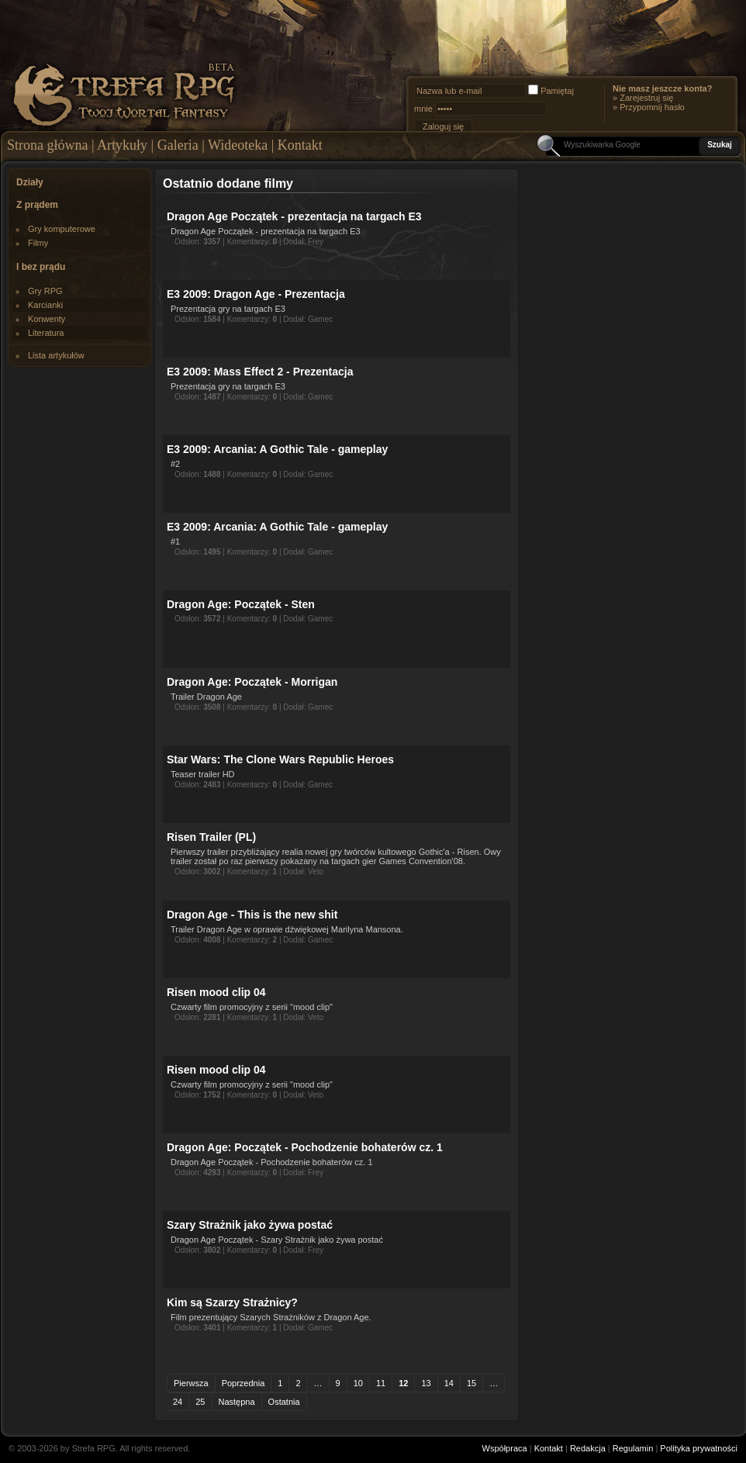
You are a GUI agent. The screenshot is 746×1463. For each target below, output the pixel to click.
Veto (315, 871)
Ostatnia (284, 1401)
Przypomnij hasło (652, 107)
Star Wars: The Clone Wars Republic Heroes (280, 759)
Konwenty (46, 318)
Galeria (178, 145)
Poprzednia (243, 1383)
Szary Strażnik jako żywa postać (250, 1225)
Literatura (46, 332)
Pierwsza (191, 1383)
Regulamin (633, 1448)
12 (403, 1383)
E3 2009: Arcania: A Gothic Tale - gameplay (277, 449)
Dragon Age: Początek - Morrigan (252, 682)
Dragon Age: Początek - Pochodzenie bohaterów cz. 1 (305, 1147)
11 (380, 1383)
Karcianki (45, 305)
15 (471, 1383)
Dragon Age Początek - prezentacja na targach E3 (294, 216)
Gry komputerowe (61, 228)
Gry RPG (45, 291)
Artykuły (122, 145)
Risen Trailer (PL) (211, 837)
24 (177, 1401)
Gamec (320, 319)
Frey (315, 241)
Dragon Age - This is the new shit (252, 914)
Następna (237, 1401)
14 (449, 1383)
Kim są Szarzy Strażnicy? (232, 1302)
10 (358, 1383)
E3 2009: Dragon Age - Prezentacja (256, 294)
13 (425, 1383)
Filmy (38, 242)
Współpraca (504, 1448)
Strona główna (47, 145)
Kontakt (300, 145)
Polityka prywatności (698, 1448)
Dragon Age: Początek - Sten (241, 604)
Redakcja (588, 1448)
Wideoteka (238, 145)
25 (200, 1401)
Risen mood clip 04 (216, 992)
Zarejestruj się (646, 97)
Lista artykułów (56, 355)
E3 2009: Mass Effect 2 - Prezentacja (260, 371)
